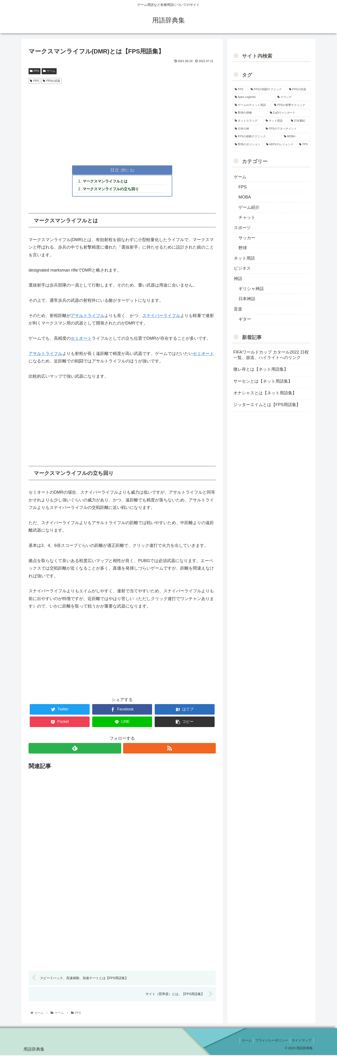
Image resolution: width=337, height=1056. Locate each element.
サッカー (246, 237)
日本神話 (246, 298)
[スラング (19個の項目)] (292, 97)
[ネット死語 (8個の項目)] (276, 120)
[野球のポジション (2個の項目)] (248, 144)
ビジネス (242, 268)
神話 (238, 278)
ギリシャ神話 (251, 288)
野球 (242, 248)
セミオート (81, 339)
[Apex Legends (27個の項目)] (253, 97)
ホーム (244, 1041)
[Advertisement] (122, 121)
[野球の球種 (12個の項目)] (250, 112)
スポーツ (242, 227)
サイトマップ (301, 1041)
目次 (114, 169)
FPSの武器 (51, 80)
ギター (244, 319)
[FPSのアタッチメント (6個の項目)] (287, 128)
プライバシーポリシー (270, 1041)
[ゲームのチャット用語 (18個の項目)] (252, 105)
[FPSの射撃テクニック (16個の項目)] (291, 105)
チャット (246, 217)
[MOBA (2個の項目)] (296, 136)
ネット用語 (244, 258)
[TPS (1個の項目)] (303, 144)
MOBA (244, 197)
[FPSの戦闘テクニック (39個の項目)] (267, 89)
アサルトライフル (87, 316)
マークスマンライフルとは (105, 181)
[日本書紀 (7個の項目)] (299, 120)
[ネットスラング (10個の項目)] (248, 120)
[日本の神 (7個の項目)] (248, 128)
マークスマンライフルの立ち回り (111, 189)
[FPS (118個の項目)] (240, 89)
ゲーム (49, 71)
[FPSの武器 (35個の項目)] (298, 89)
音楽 (238, 309)
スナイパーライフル (161, 316)
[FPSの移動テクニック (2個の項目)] (257, 136)
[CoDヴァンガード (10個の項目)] (289, 112)
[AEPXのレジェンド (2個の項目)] (280, 144)
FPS (34, 71)
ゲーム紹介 (249, 207)
